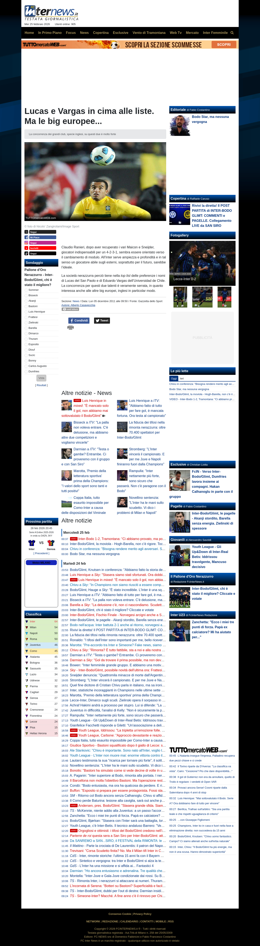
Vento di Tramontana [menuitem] (149, 32)
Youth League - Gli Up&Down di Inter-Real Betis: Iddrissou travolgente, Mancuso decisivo (136, 720)
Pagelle (176, 506)
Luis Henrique (37, 311)
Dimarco (34, 333)
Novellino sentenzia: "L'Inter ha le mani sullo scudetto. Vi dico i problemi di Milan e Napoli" (136, 765)
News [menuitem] (84, 32)
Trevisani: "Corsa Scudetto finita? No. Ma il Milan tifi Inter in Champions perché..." (130, 851)
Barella (33, 327)
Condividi (79, 321)
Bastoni (33, 306)
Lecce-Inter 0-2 (184, 279)
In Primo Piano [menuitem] (50, 32)
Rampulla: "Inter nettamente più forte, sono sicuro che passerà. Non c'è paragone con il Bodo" (141, 481)
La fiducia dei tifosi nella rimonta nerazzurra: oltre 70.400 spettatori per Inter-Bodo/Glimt (135, 635)
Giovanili (178, 539)
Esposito (34, 344)
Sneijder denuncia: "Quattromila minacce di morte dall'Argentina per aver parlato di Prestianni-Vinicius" (146, 675)
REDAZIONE (110, 921)
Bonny (32, 360)
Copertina (178, 198)
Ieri (182, 378)
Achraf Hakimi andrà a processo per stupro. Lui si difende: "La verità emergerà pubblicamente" (140, 705)
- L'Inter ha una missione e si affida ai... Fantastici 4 (112, 866)
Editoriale (178, 109)
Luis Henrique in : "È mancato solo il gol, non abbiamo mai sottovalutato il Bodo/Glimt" (142, 580)
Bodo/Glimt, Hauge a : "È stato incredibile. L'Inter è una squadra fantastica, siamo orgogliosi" (141, 590)
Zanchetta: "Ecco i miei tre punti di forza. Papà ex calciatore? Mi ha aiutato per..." (130, 815)
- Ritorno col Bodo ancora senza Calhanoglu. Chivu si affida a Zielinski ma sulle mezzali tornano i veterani (151, 795)
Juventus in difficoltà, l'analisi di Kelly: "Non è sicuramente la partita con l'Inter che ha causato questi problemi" (151, 710)
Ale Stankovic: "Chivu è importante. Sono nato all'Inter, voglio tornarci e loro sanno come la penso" (142, 750)
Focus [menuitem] (71, 32)
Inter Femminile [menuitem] (215, 32)
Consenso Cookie (119, 913)
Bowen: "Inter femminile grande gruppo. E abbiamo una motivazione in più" (125, 665)
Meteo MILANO (41, 562)
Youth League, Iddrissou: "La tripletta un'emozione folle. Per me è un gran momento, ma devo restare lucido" (154, 730)
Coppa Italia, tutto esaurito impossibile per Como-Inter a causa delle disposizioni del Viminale (139, 740)
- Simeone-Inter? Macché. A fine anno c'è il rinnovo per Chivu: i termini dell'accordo (134, 896)
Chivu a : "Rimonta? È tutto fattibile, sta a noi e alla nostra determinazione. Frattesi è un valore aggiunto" (150, 650)
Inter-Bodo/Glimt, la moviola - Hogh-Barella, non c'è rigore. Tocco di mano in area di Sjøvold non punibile (147, 544)
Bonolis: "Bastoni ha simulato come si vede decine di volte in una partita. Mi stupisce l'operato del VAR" (146, 770)
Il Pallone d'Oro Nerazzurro (192, 576)
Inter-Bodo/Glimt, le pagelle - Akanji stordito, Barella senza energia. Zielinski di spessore (135, 620)
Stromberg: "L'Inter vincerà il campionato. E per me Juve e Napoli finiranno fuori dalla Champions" (142, 680)
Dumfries (34, 371)
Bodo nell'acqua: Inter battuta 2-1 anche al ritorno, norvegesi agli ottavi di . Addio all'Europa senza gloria (150, 625)
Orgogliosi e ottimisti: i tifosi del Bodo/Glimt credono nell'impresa (121, 830)
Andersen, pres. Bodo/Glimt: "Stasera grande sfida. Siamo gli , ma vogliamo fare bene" (145, 805)
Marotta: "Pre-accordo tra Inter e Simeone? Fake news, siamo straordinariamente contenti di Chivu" (143, 645)
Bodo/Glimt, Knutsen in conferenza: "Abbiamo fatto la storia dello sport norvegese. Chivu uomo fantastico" (148, 570)
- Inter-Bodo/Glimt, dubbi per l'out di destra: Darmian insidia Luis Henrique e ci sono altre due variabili (147, 891)
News (76, 301)
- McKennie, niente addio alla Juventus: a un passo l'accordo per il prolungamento (133, 810)
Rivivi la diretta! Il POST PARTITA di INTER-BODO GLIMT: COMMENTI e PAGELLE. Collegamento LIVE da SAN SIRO (158, 630)
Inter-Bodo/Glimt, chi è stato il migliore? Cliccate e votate (112, 610)
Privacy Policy (142, 913)
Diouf (32, 349)
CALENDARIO (129, 921)
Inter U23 (178, 615)
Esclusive (178, 464)
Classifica (33, 614)
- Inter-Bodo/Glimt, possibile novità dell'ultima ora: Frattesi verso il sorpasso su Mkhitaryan (140, 670)
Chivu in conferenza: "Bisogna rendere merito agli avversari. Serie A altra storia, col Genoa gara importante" (150, 549)
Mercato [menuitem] (192, 32)
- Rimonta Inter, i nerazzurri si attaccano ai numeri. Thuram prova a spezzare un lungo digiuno (142, 881)
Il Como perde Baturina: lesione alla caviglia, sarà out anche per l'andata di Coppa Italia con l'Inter (142, 800)
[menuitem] (232, 32)
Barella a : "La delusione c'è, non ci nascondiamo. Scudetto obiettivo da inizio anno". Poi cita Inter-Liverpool (152, 605)
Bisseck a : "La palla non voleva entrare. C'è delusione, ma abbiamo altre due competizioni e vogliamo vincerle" (85, 432)
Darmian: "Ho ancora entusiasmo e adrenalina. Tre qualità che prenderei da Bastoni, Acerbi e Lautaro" (146, 871)
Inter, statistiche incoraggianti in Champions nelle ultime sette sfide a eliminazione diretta (135, 690)
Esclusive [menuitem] (120, 32)
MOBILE (160, 921)
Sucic (32, 355)
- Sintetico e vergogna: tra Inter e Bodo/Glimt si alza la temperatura (123, 861)
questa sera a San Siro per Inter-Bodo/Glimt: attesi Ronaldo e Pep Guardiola (138, 835)
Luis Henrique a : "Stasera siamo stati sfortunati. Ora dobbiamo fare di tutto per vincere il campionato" (148, 575)
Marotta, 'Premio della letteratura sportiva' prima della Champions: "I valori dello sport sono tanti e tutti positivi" (85, 481)
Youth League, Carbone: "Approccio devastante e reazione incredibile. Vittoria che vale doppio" (144, 735)
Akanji (32, 300)
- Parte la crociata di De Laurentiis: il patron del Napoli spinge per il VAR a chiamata (139, 846)
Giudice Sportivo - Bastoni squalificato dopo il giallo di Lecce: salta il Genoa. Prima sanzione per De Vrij (146, 745)
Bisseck (33, 295)
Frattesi (33, 317)
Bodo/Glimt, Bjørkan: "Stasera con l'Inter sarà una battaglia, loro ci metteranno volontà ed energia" (143, 820)
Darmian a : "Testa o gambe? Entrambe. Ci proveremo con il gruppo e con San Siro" (135, 655)
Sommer (34, 289)
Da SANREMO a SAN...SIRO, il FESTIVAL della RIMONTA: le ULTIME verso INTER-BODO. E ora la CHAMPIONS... (157, 841)
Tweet (102, 321)
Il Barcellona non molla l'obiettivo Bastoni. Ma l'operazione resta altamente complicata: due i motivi (143, 780)
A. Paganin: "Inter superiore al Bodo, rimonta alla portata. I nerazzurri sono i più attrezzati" (136, 775)
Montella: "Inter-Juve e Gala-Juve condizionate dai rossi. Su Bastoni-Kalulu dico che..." (134, 876)
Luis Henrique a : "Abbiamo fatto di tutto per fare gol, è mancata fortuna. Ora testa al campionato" (144, 595)
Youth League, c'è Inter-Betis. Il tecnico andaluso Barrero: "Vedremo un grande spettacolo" (137, 825)
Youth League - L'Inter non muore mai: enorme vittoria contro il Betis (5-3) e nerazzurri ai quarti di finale (146, 755)
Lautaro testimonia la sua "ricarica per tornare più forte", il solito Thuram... (124, 760)
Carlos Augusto (38, 366)
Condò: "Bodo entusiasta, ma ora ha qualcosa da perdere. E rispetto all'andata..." (130, 785)
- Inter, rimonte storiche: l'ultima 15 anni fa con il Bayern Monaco (121, 856)
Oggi (174, 378)
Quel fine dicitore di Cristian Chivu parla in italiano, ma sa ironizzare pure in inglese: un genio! (139, 685)
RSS (171, 921)
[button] (41, 378)
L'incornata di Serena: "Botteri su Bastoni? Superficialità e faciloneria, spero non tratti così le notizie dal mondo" (152, 886)
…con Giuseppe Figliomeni (194, 819)
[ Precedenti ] (41, 553)
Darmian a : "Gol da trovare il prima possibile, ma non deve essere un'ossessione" (133, 660)
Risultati (41, 385)
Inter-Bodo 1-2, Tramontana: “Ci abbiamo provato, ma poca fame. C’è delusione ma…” (138, 539)
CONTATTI (146, 921)
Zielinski (33, 322)
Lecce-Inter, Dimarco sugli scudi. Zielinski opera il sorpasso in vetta (120, 700)
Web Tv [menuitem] (176, 32)
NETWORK (93, 921)
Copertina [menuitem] (101, 32)
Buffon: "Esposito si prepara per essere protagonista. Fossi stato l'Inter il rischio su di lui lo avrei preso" (146, 790)
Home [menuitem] (29, 32)
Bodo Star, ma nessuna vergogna (95, 554)
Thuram (33, 338)
